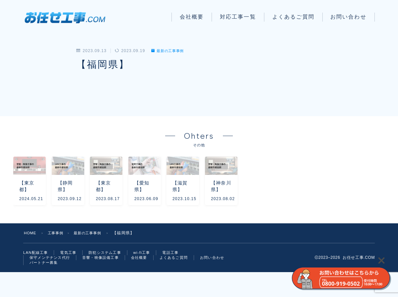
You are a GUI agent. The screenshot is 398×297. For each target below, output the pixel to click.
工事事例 (57, 256)
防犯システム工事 (109, 275)
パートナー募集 (83, 287)
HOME (30, 256)
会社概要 (192, 17)
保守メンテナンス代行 (51, 281)
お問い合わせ (348, 17)
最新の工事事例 (169, 50)
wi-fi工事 (148, 275)
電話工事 (178, 275)
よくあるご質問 (293, 17)
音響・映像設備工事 (105, 281)
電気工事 (71, 275)
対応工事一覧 (238, 17)
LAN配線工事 (36, 275)
